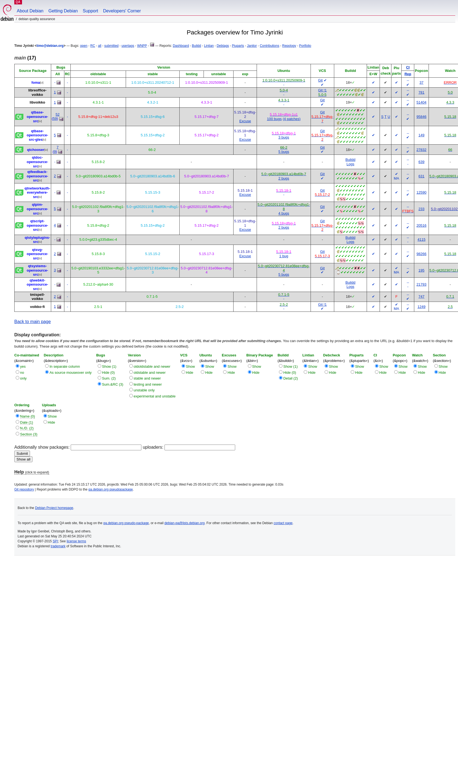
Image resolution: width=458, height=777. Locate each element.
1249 (422, 307)
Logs (350, 164)
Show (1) (109, 366)
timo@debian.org (50, 46)
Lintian (209, 46)
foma (35, 82)
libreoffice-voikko (37, 92)
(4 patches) (292, 119)
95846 (421, 117)
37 (421, 82)
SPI (55, 541)
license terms (76, 541)
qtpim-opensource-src (37, 208)
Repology (289, 46)
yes (23, 366)
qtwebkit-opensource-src (37, 284)
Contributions (269, 46)
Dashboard (181, 46)
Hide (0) (108, 372)
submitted (111, 46)
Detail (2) (290, 378)
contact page (283, 523)
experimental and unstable (155, 396)
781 (421, 92)
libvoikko (37, 102)
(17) (25, 58)
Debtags (223, 46)
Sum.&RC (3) (112, 384)
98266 (421, 254)
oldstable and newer (150, 372)
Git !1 (322, 90)
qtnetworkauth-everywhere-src (37, 192)
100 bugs (274, 119)
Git (320, 80)
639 (421, 162)
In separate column (65, 366)
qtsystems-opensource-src (37, 270)
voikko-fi (37, 307)
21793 (421, 284)
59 (55, 119)
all (99, 46)
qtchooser (35, 150)
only (23, 378)
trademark (58, 546)
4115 (422, 239)
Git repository (24, 489)
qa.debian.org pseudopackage (110, 489)
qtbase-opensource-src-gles (37, 135)
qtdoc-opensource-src (37, 161)
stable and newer (147, 378)
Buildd (196, 46)
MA (396, 178)
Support (90, 11)
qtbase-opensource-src (37, 116)
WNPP (142, 46)
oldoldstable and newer (152, 366)
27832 (421, 150)
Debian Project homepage (54, 508)
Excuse (245, 121)
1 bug (283, 256)
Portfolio (305, 46)
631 (421, 176)
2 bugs (283, 178)
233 (421, 209)
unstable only (144, 390)
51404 (421, 102)
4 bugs (283, 213)
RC (92, 46)
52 (57, 114)
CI (408, 67)
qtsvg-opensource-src (37, 254)
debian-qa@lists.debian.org (184, 523)
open (83, 46)
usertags (128, 46)
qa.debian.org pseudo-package (126, 523)
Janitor (252, 46)
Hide (189, 372)
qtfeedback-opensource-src (37, 176)
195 (421, 270)
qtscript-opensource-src (37, 225)
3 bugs (283, 137)
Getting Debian (63, 11)
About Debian (30, 11)
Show (190, 366)
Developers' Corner (122, 11)
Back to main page (32, 321)
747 (421, 296)
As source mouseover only (71, 372)
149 (421, 135)
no (22, 372)
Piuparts (238, 46)
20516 (421, 225)
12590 (421, 192)
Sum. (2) (109, 378)
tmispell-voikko (37, 297)
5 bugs (283, 152)
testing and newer (148, 384)
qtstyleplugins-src (37, 239)
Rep (407, 74)
